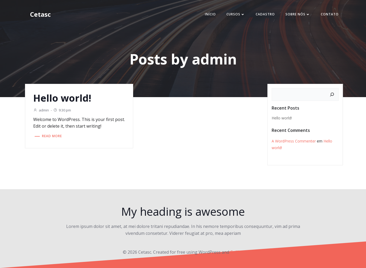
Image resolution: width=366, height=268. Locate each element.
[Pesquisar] (332, 94)
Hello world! (282, 117)
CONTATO (330, 14)
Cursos (235, 14)
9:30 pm (62, 110)
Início (210, 14)
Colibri (236, 252)
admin (41, 110)
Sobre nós (297, 14)
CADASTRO (265, 14)
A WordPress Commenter (294, 141)
